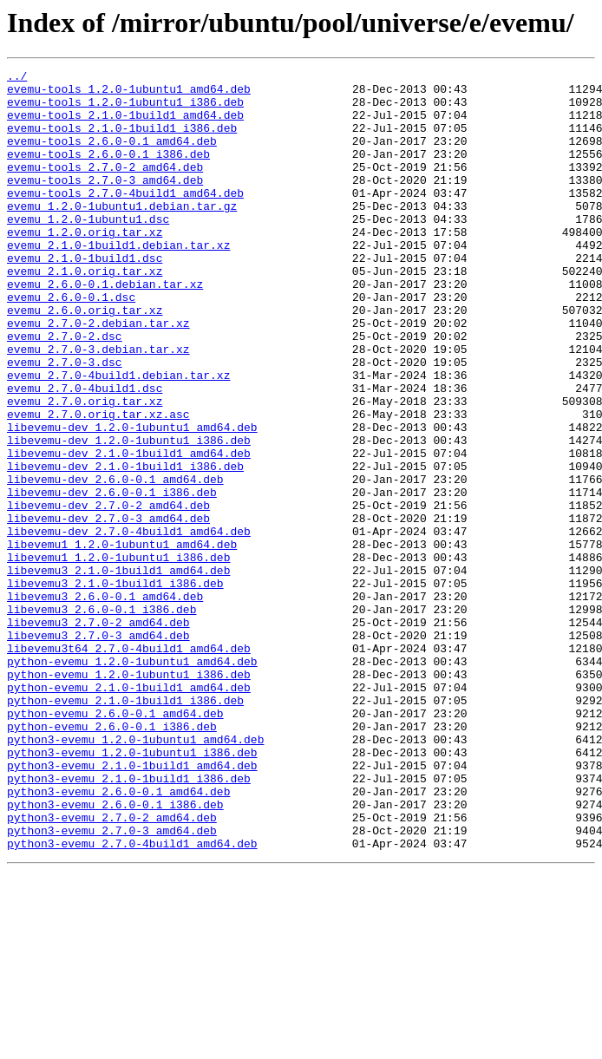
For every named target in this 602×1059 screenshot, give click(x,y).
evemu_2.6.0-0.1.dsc (71, 343)
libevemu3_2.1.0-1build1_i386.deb (115, 687)
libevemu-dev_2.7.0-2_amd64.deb (108, 593)
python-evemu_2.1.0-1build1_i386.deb (125, 827)
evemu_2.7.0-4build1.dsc (84, 453)
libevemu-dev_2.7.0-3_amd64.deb (108, 609)
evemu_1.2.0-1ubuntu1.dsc (88, 250)
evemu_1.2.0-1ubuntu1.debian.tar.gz (122, 234)
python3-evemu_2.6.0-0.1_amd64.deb (118, 937)
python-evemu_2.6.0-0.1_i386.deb (112, 858)
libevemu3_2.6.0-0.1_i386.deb (101, 718)
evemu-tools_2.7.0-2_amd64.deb (105, 187)
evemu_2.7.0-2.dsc (64, 390)
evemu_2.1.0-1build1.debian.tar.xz (118, 281)
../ (17, 78)
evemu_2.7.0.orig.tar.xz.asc (98, 484)
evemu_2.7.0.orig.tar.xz (84, 468)
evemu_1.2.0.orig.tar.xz (84, 265)
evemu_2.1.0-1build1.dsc (84, 296)
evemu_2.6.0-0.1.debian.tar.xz (105, 328)
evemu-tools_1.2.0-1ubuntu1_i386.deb (125, 109)
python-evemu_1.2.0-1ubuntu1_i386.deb (129, 796)
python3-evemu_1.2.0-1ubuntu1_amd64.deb (135, 874)
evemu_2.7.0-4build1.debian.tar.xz (118, 437)
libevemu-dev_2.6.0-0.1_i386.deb (112, 577)
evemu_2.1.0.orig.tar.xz (84, 312)
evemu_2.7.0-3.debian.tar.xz (98, 406)
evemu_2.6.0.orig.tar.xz (84, 359)
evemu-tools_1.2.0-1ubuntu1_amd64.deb (129, 93)
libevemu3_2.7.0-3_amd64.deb (98, 749)
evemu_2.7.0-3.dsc (64, 421)
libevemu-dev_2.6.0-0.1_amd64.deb (115, 562)
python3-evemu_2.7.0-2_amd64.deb (112, 968)
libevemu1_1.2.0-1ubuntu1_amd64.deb (122, 640)
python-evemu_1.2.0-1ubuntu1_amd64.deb (132, 780)
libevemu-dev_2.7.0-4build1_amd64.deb (129, 624)
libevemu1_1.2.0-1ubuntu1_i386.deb (118, 656)
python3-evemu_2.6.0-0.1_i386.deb (115, 952)
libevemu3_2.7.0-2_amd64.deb (98, 734)
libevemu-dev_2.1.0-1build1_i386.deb (125, 546)
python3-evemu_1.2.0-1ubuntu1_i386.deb (132, 890)
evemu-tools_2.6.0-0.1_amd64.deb (112, 156)
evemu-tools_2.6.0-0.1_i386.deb (108, 172)
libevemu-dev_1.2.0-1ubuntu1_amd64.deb (132, 499)
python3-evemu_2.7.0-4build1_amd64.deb (132, 999)
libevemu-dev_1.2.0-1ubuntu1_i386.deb (129, 515)
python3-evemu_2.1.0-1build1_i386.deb (129, 921)
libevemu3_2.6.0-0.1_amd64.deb (105, 702)
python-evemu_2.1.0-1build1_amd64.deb (129, 812)
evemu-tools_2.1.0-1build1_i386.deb (122, 140)
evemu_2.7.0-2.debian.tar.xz (98, 374)
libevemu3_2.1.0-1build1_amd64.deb (118, 671)
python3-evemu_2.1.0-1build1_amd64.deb (132, 905)
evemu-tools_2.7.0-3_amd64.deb (105, 203)
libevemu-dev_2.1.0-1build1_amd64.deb (129, 531)
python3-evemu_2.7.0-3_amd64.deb (112, 983)
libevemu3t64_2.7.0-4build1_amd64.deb (129, 765)
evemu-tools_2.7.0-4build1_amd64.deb (125, 218)
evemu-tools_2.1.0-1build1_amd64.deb (125, 125)
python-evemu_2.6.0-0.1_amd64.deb (115, 843)
